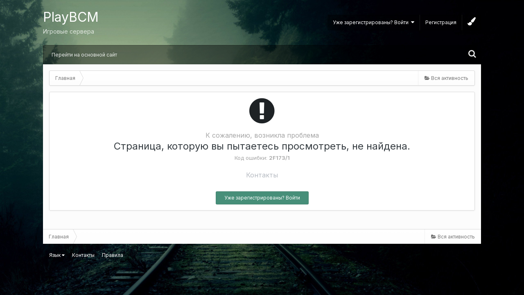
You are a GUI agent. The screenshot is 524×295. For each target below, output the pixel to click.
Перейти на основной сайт (84, 55)
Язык (57, 255)
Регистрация (440, 22)
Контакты (262, 175)
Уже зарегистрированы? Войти (373, 22)
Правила (112, 255)
